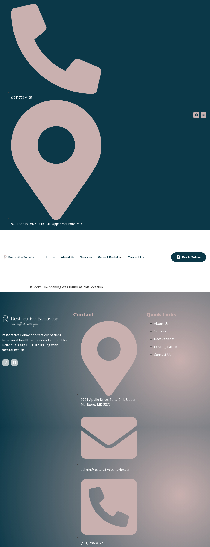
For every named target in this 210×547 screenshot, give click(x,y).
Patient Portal (109, 257)
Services (86, 257)
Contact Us (136, 257)
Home (50, 257)
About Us (68, 257)
